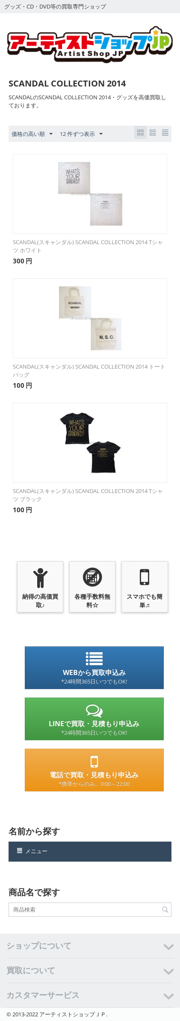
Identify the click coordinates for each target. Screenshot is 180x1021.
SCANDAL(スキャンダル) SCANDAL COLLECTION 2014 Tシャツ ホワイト (88, 246)
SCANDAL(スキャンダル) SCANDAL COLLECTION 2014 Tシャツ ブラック (88, 495)
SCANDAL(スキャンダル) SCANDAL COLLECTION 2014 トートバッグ (89, 370)
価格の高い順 (32, 134)
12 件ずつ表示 (81, 134)
